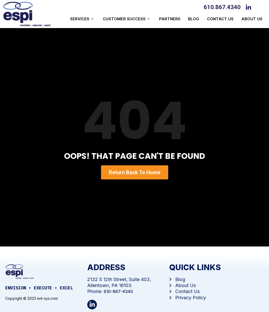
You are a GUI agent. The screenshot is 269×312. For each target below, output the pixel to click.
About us (251, 18)
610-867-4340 (118, 291)
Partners (169, 18)
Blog (193, 18)
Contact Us (220, 18)
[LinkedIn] (250, 7)
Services (82, 18)
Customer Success (127, 18)
